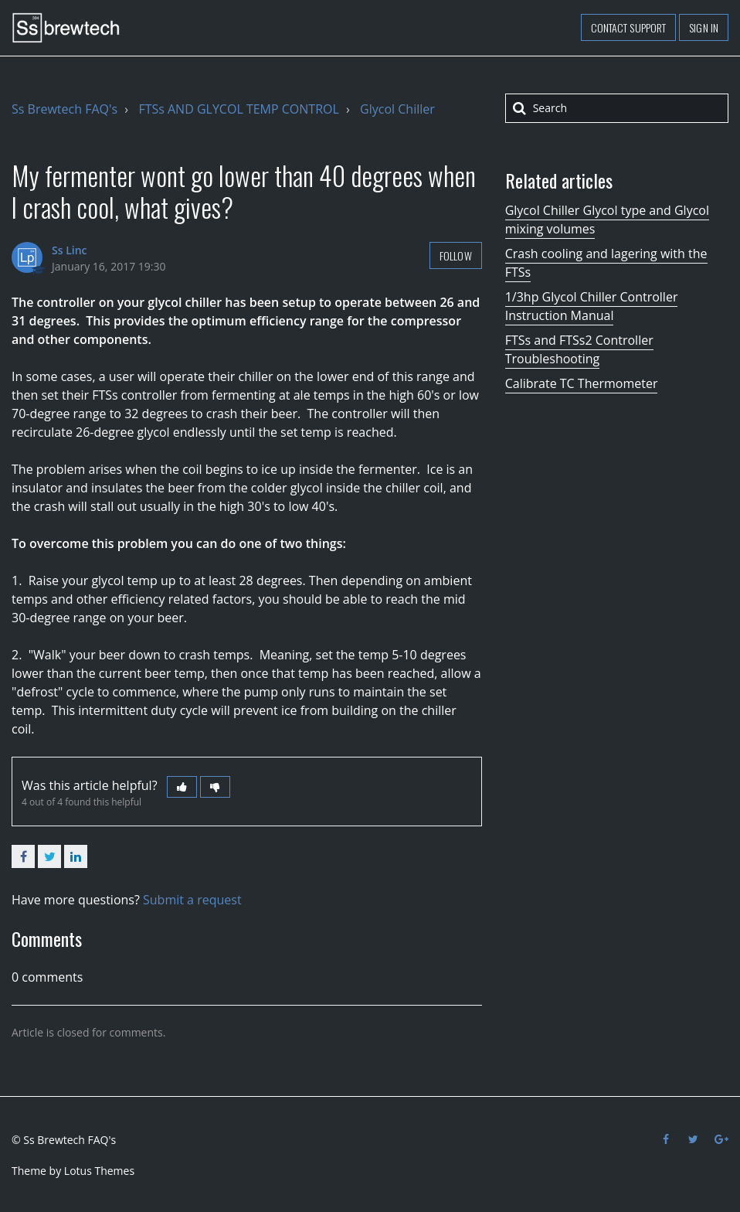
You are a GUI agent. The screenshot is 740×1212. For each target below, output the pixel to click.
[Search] (616, 108)
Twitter (49, 856)
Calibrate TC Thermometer (581, 383)
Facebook (23, 856)
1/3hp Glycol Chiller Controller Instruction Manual (591, 306)
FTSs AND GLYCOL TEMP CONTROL (238, 108)
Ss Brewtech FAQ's (64, 108)
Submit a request (192, 899)
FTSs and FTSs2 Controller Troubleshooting (579, 349)
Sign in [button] (703, 27)
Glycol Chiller (397, 108)
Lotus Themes (99, 1170)
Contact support (629, 27)
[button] (182, 787)
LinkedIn (75, 856)
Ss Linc (69, 250)
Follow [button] (456, 255)
